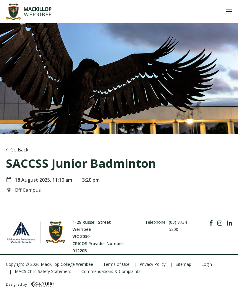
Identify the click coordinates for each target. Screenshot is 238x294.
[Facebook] (211, 223)
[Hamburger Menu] (229, 11)
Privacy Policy (153, 264)
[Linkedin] (229, 223)
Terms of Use (116, 264)
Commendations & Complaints (110, 271)
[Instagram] (219, 223)
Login (206, 264)
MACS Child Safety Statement (43, 271)
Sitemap (183, 264)
